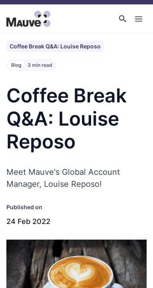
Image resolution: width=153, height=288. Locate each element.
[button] (123, 19)
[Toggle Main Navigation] (139, 19)
